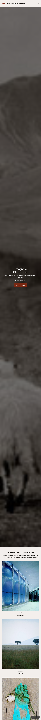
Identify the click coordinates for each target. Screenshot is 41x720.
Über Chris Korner (20, 285)
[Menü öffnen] (38, 3)
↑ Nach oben (35, 717)
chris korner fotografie (15, 3)
